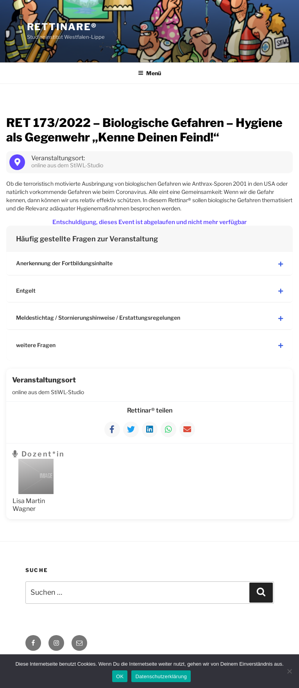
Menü (149, 73)
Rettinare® (62, 27)
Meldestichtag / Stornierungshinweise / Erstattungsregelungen (149, 316)
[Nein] (289, 671)
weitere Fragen (149, 343)
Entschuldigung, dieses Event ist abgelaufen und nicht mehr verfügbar (149, 222)
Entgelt (149, 289)
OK (120, 676)
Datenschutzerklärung (160, 676)
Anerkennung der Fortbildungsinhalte (149, 263)
